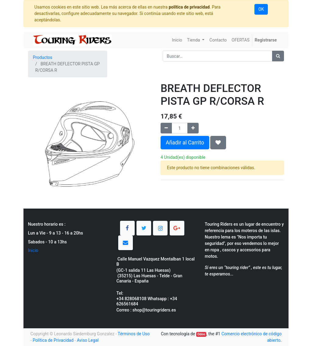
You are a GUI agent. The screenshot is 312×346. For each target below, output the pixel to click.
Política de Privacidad (53, 340)
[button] (218, 142)
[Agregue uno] (193, 128)
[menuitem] (177, 40)
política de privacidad (189, 7)
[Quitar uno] (166, 128)
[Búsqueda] (278, 56)
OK (261, 9)
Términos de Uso (134, 333)
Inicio (33, 250)
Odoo (201, 334)
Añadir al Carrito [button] (185, 143)
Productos (42, 57)
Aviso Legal (88, 340)
